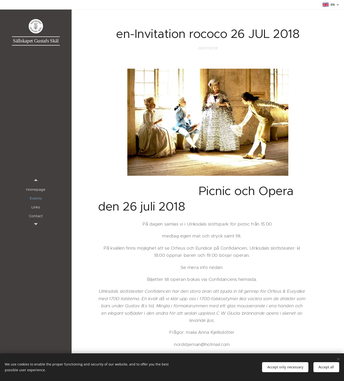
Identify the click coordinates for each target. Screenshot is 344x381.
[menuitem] (35, 189)
